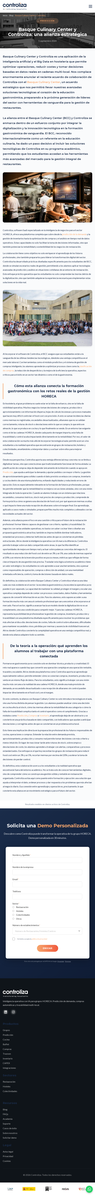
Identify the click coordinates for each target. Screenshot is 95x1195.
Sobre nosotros (10, 1133)
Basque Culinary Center (43, 82)
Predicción (8, 472)
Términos (68, 961)
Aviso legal (8, 1151)
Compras (32, 715)
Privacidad (60, 961)
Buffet (6, 1044)
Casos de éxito (10, 1128)
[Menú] (90, 6)
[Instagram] (13, 1012)
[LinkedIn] (5, 1012)
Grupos (6, 1030)
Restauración (9, 1081)
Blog (11, 15)
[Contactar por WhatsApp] (89, 1189)
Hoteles (6, 1086)
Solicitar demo (10, 1137)
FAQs (5, 1114)
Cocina (6, 1039)
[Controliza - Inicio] (14, 6)
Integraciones (9, 1067)
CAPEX (6, 1063)
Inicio (5, 15)
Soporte (6, 1123)
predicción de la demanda (74, 234)
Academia (7, 1118)
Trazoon (7, 1053)
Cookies (7, 1161)
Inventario (44, 715)
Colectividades (10, 1091)
